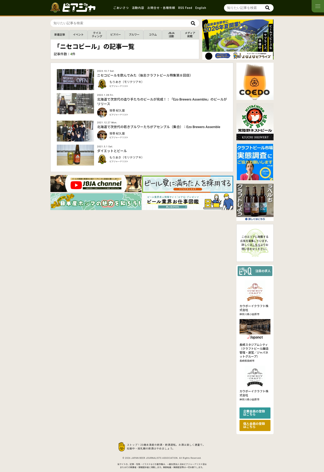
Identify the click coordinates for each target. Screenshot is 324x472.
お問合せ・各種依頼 (161, 7)
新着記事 (59, 34)
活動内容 (138, 7)
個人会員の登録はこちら (254, 425)
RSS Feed (185, 7)
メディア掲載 (190, 34)
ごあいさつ (121, 7)
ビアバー (115, 34)
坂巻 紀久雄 (117, 110)
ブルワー (134, 34)
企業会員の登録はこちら (254, 413)
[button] (235, 56)
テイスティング (97, 34)
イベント (78, 34)
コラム (153, 34)
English (200, 7)
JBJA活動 (171, 34)
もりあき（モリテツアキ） (127, 82)
